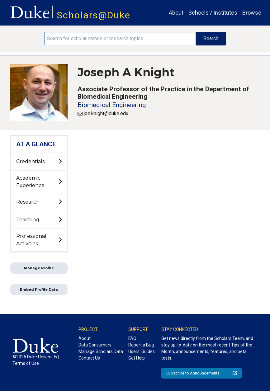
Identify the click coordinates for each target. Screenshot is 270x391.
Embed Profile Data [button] (39, 289)
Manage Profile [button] (39, 268)
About (176, 12)
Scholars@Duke (93, 15)
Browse (251, 12)
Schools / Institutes (212, 12)
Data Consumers (94, 344)
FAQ (132, 338)
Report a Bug (141, 344)
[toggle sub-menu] (60, 162)
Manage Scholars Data (100, 351)
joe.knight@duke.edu (106, 113)
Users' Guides (141, 351)
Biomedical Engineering (112, 105)
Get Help (136, 358)
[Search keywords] (120, 38)
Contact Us (89, 358)
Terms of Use (25, 363)
